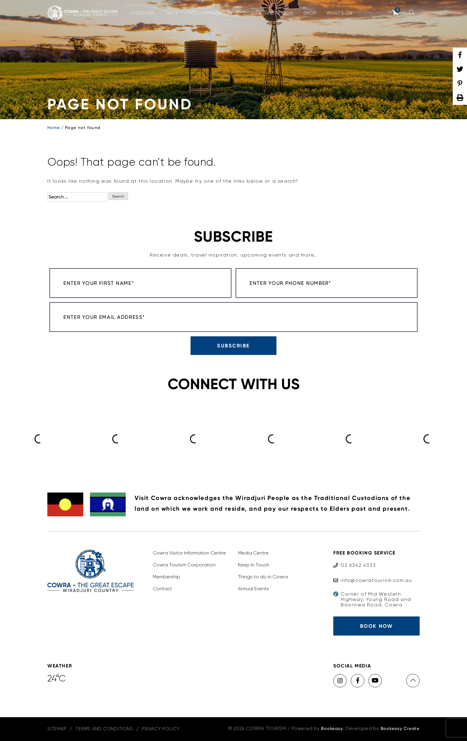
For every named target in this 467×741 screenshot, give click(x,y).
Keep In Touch (253, 565)
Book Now (376, 626)
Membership (166, 577)
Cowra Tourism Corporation (184, 565)
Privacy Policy (161, 728)
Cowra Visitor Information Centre (189, 553)
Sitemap (56, 728)
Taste (172, 13)
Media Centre (253, 553)
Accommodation (211, 13)
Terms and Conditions (104, 728)
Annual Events (253, 588)
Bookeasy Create (400, 728)
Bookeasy (332, 728)
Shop (309, 13)
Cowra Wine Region (268, 13)
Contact (162, 588)
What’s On (339, 13)
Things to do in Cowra (263, 577)
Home (53, 127)
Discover (143, 13)
